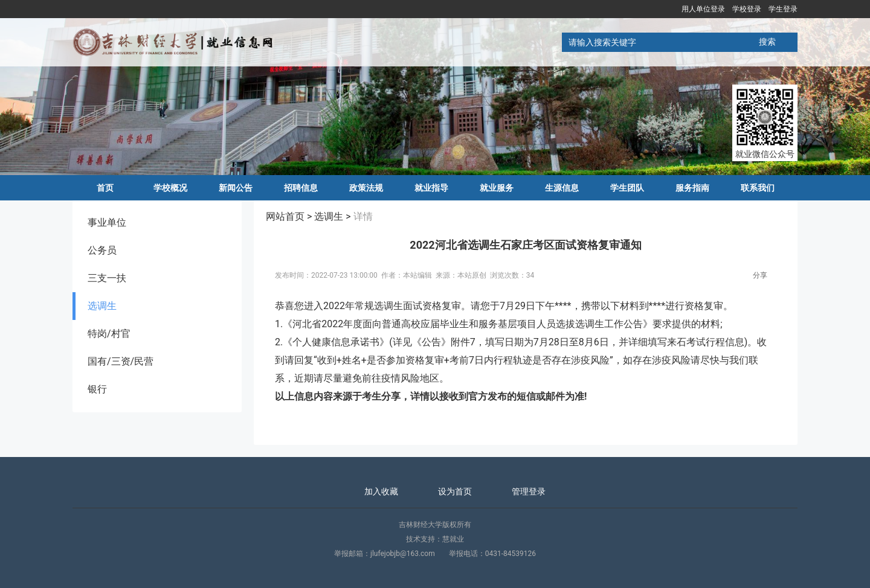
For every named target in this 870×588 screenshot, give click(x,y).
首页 (105, 188)
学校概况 (170, 188)
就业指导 (431, 188)
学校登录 (746, 9)
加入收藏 (381, 491)
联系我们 (758, 188)
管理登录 (529, 491)
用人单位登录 (703, 9)
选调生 (102, 306)
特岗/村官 (109, 333)
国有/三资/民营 (120, 361)
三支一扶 (107, 278)
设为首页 (455, 491)
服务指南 (692, 188)
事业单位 (107, 222)
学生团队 (627, 188)
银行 (97, 389)
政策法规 (366, 188)
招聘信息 (301, 188)
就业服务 (497, 188)
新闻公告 (236, 188)
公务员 (102, 250)
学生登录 (783, 9)
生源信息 (562, 188)
